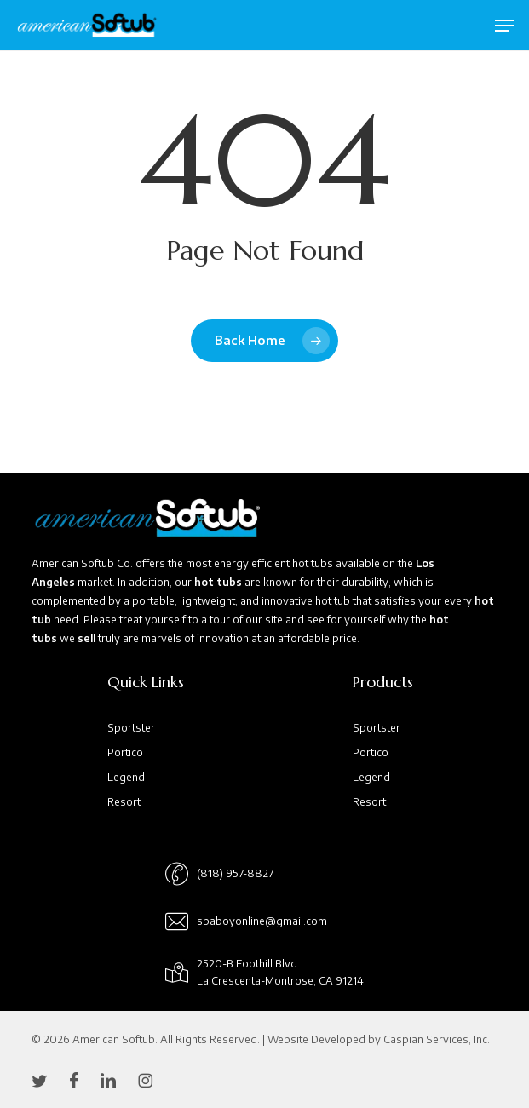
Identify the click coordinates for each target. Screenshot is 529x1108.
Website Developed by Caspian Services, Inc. (378, 1039)
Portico (125, 752)
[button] (504, 25)
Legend (126, 777)
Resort (124, 801)
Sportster (131, 727)
